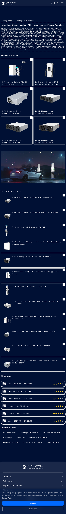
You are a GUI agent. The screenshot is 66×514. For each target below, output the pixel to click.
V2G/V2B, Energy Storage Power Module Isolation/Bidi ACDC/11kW (36, 302)
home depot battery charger (51, 433)
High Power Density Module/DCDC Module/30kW (33, 197)
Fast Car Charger (49, 30)
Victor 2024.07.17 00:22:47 (20, 384)
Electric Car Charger (53, 442)
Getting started (7, 21)
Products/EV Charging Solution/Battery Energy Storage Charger (36, 273)
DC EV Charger (7, 437)
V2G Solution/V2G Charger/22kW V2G (28, 227)
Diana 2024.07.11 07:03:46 (20, 398)
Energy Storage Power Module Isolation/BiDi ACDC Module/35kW (34, 362)
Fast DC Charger (36, 30)
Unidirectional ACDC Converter (32, 442)
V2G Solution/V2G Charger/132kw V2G (29, 286)
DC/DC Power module (9, 433)
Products (7, 477)
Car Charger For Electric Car (29, 433)
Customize (33, 509)
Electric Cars (21, 437)
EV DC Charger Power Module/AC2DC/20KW (31, 257)
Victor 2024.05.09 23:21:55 (20, 421)
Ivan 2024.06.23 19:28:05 (19, 406)
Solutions (7, 481)
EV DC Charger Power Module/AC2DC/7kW (12, 112)
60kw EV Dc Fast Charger (11, 442)
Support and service (12, 486)
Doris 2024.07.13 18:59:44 (20, 391)
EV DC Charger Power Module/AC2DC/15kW (44, 141)
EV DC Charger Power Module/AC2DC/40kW (44, 112)
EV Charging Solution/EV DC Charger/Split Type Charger (15, 83)
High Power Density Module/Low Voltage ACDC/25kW (35, 212)
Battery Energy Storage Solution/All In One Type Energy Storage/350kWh (37, 243)
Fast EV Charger (12, 31)
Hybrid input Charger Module (25, 21)
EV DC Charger (24, 31)
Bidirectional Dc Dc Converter (38, 437)
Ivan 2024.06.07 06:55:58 (19, 413)
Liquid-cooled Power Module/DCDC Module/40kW (33, 331)
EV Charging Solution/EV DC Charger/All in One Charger (47, 83)
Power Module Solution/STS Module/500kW (31, 346)
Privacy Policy (7, 498)
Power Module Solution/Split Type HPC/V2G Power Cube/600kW (34, 317)
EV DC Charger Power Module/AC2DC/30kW (12, 141)
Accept (33, 503)
